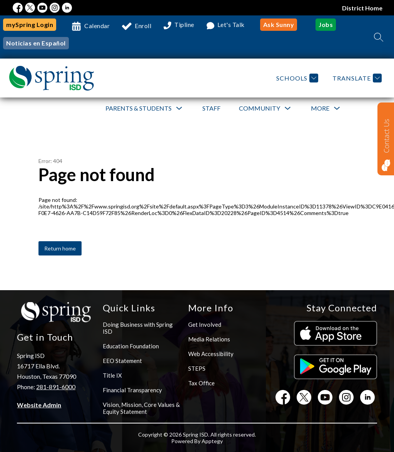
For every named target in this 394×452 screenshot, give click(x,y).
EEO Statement (122, 360)
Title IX (112, 375)
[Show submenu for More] (320, 108)
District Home (362, 8)
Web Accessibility (211, 353)
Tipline (184, 25)
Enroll (143, 25)
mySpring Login (29, 24)
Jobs (326, 24)
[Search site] (378, 37)
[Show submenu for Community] (259, 108)
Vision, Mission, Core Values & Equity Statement (141, 408)
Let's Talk (231, 25)
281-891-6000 (55, 386)
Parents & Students (138, 108)
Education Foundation (131, 346)
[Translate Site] (356, 78)
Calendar (97, 25)
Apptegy (212, 441)
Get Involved (204, 324)
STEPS (196, 368)
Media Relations (209, 339)
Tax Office (201, 383)
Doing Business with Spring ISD (138, 328)
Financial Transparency (132, 389)
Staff (211, 108)
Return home (60, 248)
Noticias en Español (36, 43)
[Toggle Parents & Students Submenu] (179, 108)
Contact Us (386, 136)
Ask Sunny (278, 24)
